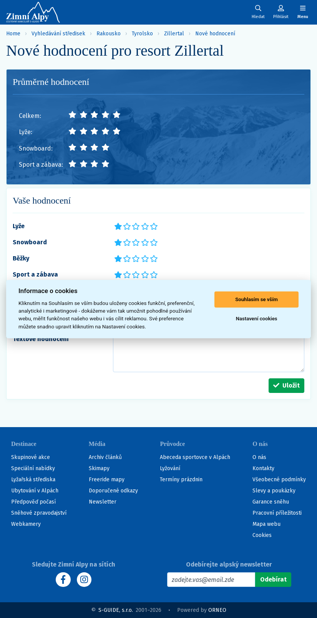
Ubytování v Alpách (34, 490)
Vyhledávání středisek (58, 33)
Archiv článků (105, 457)
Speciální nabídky (33, 468)
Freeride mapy (106, 479)
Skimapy (99, 468)
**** (144, 226)
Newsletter (102, 502)
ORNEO (217, 610)
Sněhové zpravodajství (38, 513)
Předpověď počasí (33, 502)
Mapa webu (266, 524)
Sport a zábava (35, 274)
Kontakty (263, 468)
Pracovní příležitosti (277, 513)
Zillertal (174, 33)
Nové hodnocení (215, 33)
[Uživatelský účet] (258, 12)
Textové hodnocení (41, 339)
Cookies (262, 535)
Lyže (19, 226)
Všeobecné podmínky (279, 479)
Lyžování (170, 468)
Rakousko (108, 33)
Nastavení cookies (256, 318)
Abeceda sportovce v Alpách (195, 457)
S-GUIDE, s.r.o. (115, 610)
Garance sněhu (270, 502)
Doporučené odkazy (113, 490)
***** (153, 226)
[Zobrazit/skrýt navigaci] (302, 12)
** (125, 226)
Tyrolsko (142, 33)
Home (13, 33)
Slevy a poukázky (273, 490)
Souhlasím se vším (256, 299)
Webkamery (26, 524)
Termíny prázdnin (181, 479)
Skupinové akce (30, 457)
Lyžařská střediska (33, 479)
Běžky (21, 258)
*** (135, 226)
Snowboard (30, 242)
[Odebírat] (273, 579)
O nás (259, 457)
